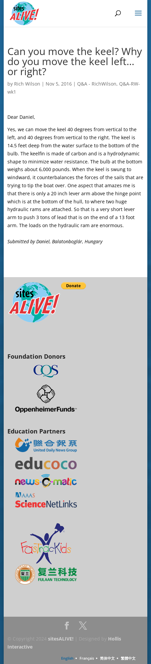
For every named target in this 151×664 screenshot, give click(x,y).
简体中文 (107, 658)
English (67, 658)
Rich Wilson (27, 84)
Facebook (67, 627)
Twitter (83, 627)
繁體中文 (128, 658)
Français (87, 658)
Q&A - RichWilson (96, 84)
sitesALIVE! (60, 638)
